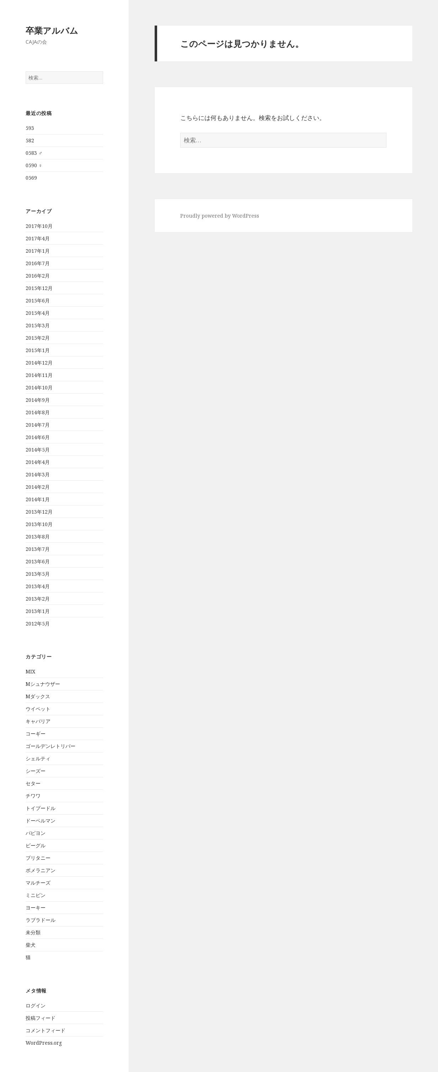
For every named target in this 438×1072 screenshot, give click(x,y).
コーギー (36, 733)
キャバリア (38, 721)
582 (30, 140)
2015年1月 (38, 350)
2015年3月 (38, 325)
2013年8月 (38, 536)
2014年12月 (39, 362)
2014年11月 (39, 375)
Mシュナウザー (43, 683)
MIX (30, 671)
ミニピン (36, 895)
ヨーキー (36, 907)
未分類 (33, 932)
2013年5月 (38, 573)
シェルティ (38, 758)
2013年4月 (38, 586)
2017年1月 (38, 250)
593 (30, 128)
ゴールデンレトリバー (50, 746)
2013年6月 (38, 561)
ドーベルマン (40, 820)
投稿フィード (40, 1017)
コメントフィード (45, 1030)
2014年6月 (38, 437)
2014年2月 (38, 486)
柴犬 (31, 944)
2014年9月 (38, 399)
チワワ (33, 795)
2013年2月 (38, 598)
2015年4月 (38, 313)
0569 (31, 177)
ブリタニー (38, 857)
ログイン (36, 1005)
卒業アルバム (52, 30)
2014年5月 (38, 449)
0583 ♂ (34, 152)
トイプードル (40, 808)
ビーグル (36, 845)
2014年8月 (38, 412)
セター (33, 783)
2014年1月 (38, 499)
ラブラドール (40, 920)
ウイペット (38, 708)
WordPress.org (44, 1042)
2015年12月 (39, 288)
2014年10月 (39, 387)
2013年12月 (39, 511)
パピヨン (36, 833)
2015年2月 (38, 337)
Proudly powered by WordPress (219, 215)
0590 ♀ (34, 165)
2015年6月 (38, 300)
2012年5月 (38, 623)
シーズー (36, 770)
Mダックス (38, 696)
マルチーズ (38, 882)
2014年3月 (38, 474)
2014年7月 (38, 424)
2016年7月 (38, 263)
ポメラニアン (40, 870)
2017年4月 (38, 238)
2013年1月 (38, 611)
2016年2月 (38, 275)
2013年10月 (39, 524)
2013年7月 (38, 549)
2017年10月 (39, 226)
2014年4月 (38, 462)
